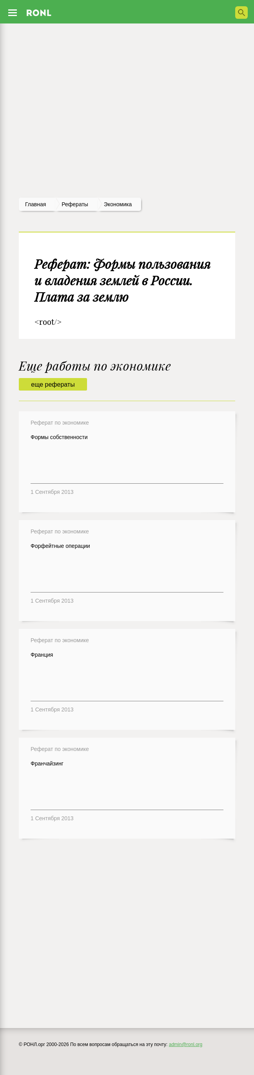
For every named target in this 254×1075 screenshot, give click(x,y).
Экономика (118, 204)
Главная (35, 204)
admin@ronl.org (186, 1044)
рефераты (75, 204)
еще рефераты (52, 384)
